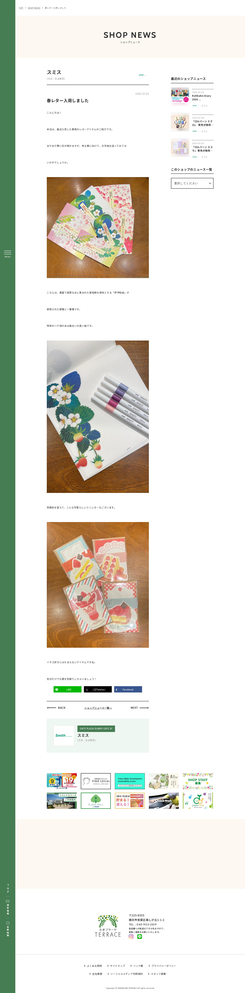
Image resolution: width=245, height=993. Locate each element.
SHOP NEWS (34, 7)
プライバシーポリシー (163, 966)
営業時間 (7, 929)
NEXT (134, 708)
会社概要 (97, 974)
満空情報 (7, 907)
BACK (62, 708)
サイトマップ (117, 966)
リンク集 (138, 966)
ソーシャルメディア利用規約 (126, 974)
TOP (8, 889)
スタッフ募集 (158, 974)
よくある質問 (94, 966)
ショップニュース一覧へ (98, 708)
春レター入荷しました (55, 7)
